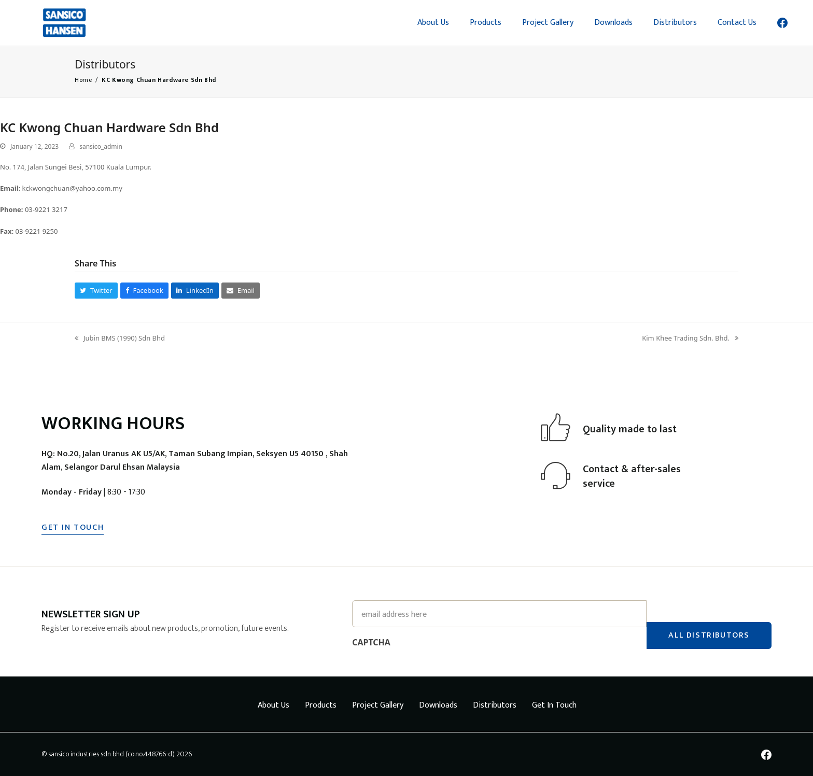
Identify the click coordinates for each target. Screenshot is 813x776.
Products (321, 705)
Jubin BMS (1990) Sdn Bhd (120, 338)
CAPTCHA (371, 642)
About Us (273, 705)
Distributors (494, 705)
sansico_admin (100, 146)
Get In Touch (554, 705)
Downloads (438, 705)
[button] (96, 291)
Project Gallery (377, 705)
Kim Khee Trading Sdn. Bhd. (690, 338)
